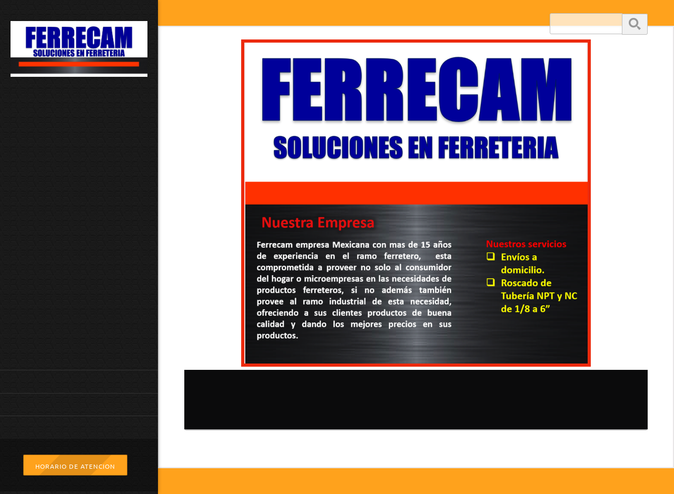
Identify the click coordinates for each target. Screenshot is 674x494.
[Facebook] (441, 455)
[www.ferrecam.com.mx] (79, 52)
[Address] (416, 455)
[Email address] (390, 455)
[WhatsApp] (466, 455)
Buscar (634, 23)
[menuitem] (79, 381)
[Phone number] (365, 455)
